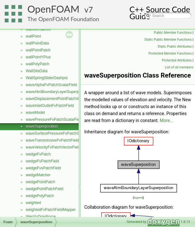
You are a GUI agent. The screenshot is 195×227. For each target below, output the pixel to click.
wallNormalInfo (38, 29)
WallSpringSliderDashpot (47, 78)
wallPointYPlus (38, 57)
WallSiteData (36, 71)
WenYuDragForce (41, 216)
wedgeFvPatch (38, 154)
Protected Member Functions (170, 53)
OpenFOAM (53, 9)
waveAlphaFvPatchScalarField (51, 85)
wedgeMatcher (38, 175)
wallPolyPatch (37, 64)
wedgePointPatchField (44, 189)
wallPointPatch (38, 50)
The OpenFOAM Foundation (63, 18)
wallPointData (37, 43)
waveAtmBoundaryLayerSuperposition (58, 92)
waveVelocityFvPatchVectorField (53, 147)
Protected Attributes (177, 60)
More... (166, 120)
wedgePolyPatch (40, 196)
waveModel (35, 112)
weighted (33, 203)
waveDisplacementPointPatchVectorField (60, 98)
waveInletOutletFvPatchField (50, 105)
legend (138, 197)
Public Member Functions (173, 33)
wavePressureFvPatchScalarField (54, 119)
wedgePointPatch (40, 182)
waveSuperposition (42, 126)
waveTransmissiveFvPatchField (52, 140)
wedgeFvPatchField (42, 161)
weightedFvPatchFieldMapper (51, 209)
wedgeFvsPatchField (43, 168)
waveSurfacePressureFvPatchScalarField (60, 133)
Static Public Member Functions (168, 40)
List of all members (179, 67)
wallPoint (33, 36)
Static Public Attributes (175, 46)
